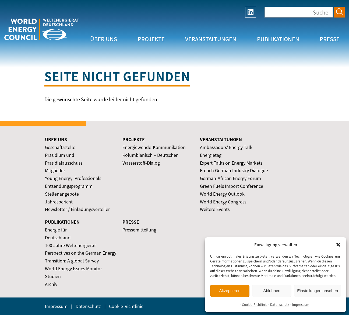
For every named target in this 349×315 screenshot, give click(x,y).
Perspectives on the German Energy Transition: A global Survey (80, 257)
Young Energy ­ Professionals (73, 178)
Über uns (103, 39)
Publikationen (278, 39)
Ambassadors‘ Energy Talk (226, 147)
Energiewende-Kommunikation (154, 147)
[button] (338, 244)
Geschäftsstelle (60, 147)
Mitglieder (55, 170)
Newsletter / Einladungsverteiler (77, 209)
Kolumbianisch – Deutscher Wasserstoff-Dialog (150, 159)
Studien (53, 276)
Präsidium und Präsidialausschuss (63, 159)
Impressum (300, 304)
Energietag (210, 155)
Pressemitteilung (139, 229)
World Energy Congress (223, 201)
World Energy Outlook (222, 194)
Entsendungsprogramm (69, 186)
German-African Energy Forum (230, 178)
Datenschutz (279, 304)
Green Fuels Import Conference (231, 186)
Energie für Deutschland (57, 233)
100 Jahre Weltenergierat (70, 245)
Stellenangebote (62, 194)
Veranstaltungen (210, 39)
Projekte (151, 39)
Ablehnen (271, 290)
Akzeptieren (229, 290)
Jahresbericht (59, 201)
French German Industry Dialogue (234, 170)
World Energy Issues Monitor (73, 268)
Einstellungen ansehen (317, 290)
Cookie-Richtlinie (254, 304)
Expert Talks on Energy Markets (231, 163)
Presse (330, 39)
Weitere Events (215, 209)
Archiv (51, 284)
